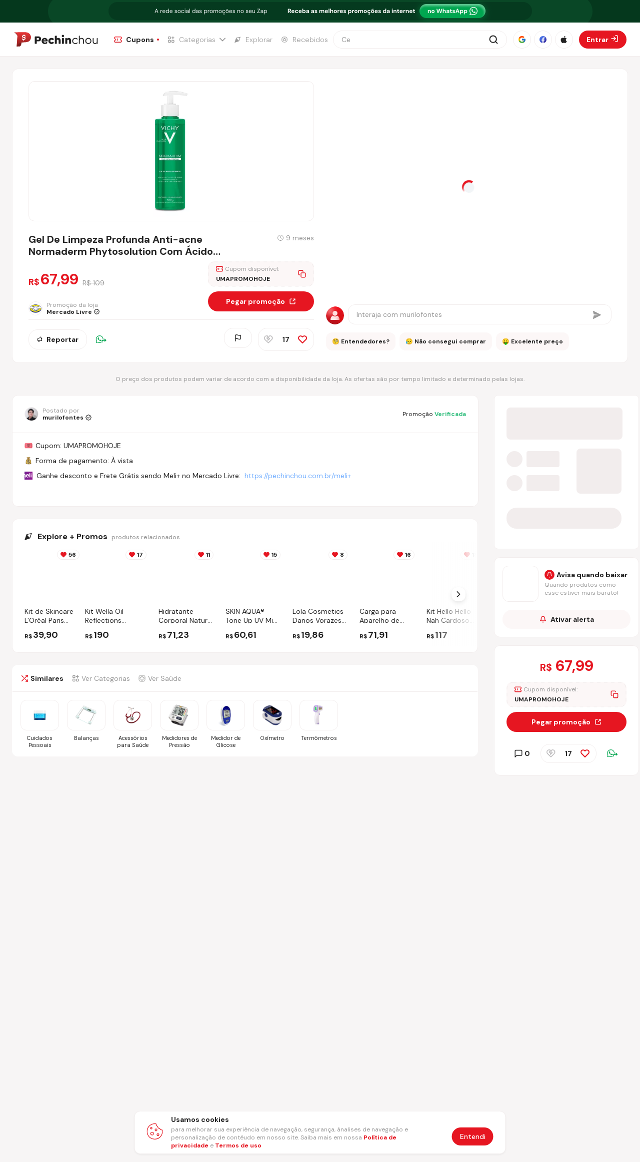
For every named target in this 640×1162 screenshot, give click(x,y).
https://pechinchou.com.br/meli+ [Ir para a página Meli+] (297, 475)
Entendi (473, 1136)
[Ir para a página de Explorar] (253, 39)
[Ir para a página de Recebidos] (304, 39)
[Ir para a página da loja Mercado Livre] (66, 310)
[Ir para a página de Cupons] (136, 39)
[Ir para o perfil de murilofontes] (58, 414)
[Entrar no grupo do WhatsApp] (566, 528)
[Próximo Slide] (459, 594)
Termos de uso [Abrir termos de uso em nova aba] (238, 1145)
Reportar (57, 339)
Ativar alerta (567, 620)
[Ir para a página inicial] (56, 40)
